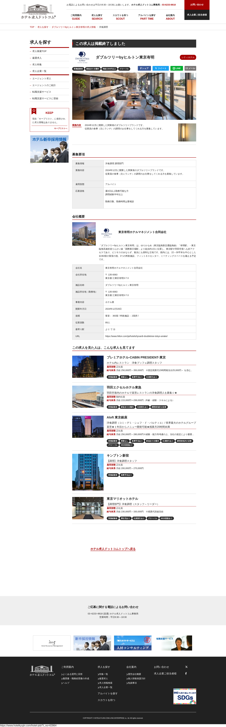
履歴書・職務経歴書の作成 (76, 678)
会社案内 (170, 15)
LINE (177, 68)
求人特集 (37, 66)
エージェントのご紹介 (44, 87)
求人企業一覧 (39, 73)
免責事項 (132, 683)
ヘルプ (66, 683)
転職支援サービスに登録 (45, 100)
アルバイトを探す (147, 15)
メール (190, 68)
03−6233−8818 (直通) (98, 613)
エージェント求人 (41, 80)
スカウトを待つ (120, 15)
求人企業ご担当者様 (197, 15)
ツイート (161, 68)
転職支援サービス (41, 93)
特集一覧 (103, 674)
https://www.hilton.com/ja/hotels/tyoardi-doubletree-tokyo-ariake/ (136, 336)
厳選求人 (37, 60)
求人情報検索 (105, 683)
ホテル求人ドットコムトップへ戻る (113, 549)
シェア (144, 68)
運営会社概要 (134, 674)
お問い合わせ (161, 667)
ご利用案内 (75, 15)
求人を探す (96, 15)
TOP (32, 27)
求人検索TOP (39, 53)
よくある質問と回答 (73, 674)
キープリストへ (60, 130)
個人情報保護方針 (136, 678)
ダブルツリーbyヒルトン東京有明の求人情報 (74, 27)
